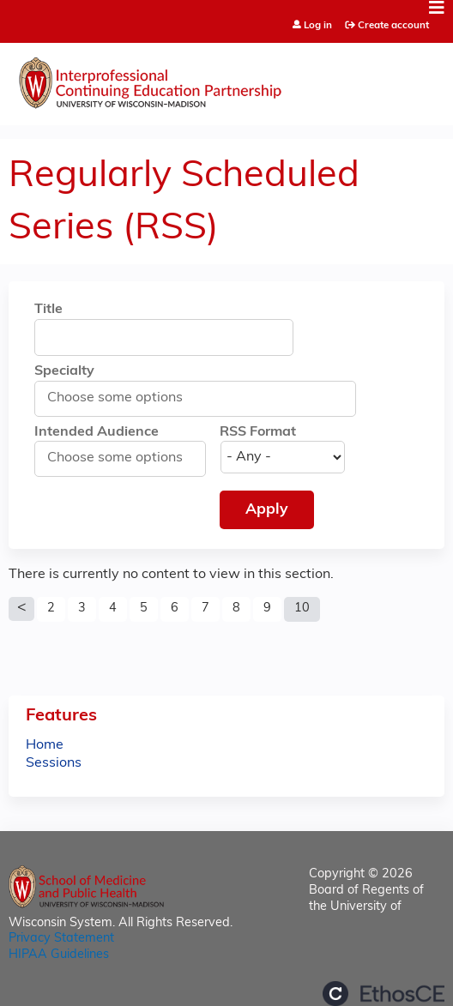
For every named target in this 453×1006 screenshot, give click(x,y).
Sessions (54, 763)
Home (44, 745)
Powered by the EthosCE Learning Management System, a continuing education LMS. (383, 993)
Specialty (64, 371)
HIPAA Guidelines (59, 955)
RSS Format (258, 432)
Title (48, 309)
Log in (318, 26)
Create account (393, 26)
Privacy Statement (61, 938)
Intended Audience (96, 432)
